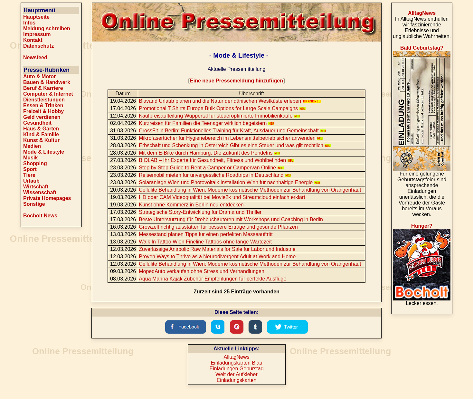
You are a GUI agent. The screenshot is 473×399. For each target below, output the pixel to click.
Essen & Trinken (43, 105)
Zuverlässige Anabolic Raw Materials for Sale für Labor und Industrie (217, 249)
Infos (29, 22)
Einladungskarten (237, 380)
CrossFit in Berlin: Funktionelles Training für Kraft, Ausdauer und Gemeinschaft (232, 130)
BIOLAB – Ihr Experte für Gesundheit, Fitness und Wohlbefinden (216, 160)
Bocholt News (40, 215)
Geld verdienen (42, 117)
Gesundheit (37, 123)
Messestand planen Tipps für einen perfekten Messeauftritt (205, 234)
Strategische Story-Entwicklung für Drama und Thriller (200, 212)
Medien (32, 146)
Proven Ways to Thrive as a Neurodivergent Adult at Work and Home (217, 256)
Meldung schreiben (46, 28)
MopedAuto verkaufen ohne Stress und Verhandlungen (201, 271)
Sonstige (34, 204)
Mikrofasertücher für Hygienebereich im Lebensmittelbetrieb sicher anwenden (231, 138)
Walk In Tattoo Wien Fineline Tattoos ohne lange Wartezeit (205, 241)
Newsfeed (35, 57)
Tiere (29, 175)
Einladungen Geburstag (236, 368)
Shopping (35, 163)
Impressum (37, 34)
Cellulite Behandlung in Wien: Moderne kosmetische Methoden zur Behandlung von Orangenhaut (250, 190)
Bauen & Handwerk (46, 82)
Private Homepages (47, 198)
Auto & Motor (39, 76)
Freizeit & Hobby (43, 111)
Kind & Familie (41, 134)
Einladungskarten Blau (236, 363)
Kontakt (33, 40)
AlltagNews (236, 357)
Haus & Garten (41, 128)
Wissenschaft (39, 192)
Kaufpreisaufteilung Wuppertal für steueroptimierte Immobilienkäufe (219, 116)
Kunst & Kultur (41, 140)
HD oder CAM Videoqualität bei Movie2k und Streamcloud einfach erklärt (222, 197)
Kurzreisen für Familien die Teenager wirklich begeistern (206, 123)
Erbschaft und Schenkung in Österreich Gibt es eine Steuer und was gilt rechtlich (235, 145)
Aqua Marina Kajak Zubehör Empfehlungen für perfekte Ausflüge (212, 278)
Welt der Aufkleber (236, 374)
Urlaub (31, 181)
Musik (30, 157)
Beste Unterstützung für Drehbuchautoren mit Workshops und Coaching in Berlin (231, 219)
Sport (30, 169)
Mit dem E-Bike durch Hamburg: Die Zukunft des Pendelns (209, 153)
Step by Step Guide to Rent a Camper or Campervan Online (211, 167)
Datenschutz (38, 46)
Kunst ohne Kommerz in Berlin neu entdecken (191, 204)
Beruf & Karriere (43, 88)
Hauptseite (36, 17)
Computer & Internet (48, 94)
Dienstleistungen (44, 99)
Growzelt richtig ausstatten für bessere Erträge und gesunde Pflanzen (218, 227)
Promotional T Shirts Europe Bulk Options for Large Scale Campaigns (222, 108)
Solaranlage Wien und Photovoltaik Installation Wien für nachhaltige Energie (229, 182)
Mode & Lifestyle (43, 152)
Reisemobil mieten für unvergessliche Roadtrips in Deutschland (215, 175)
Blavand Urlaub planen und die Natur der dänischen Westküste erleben (230, 101)
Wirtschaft (35, 186)
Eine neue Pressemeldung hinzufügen (236, 80)
